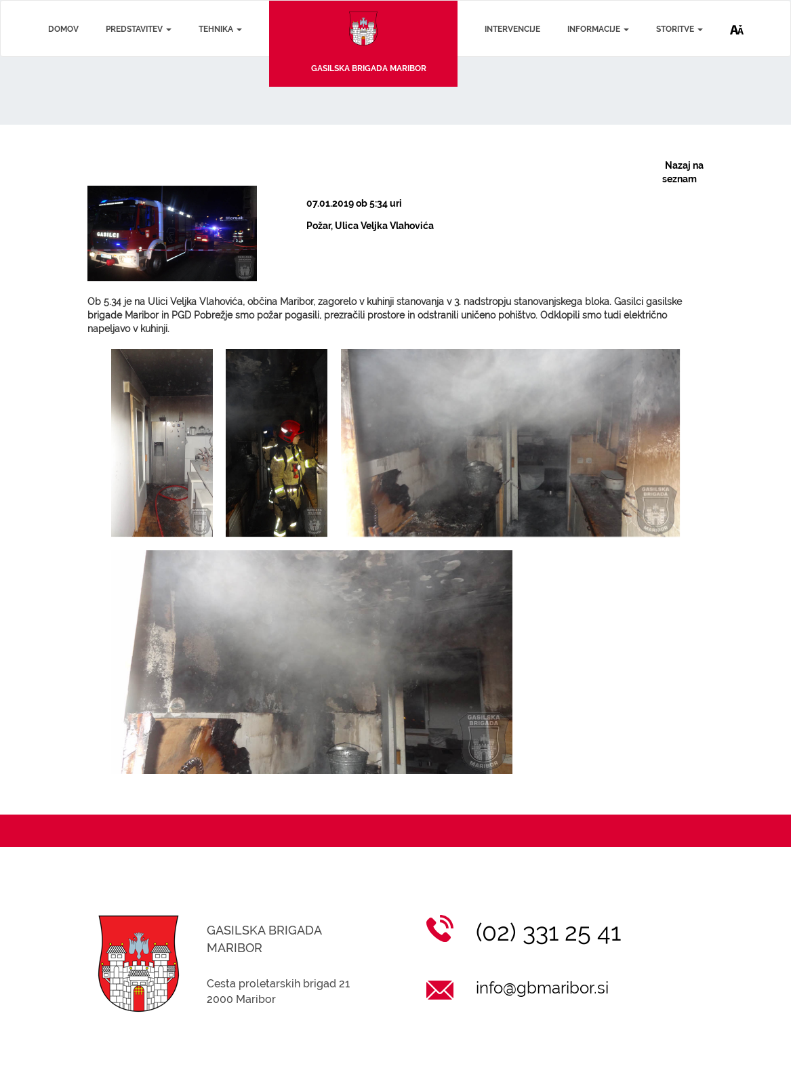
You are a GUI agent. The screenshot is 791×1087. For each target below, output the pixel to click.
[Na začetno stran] (363, 44)
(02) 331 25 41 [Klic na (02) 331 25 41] (548, 932)
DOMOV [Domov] (63, 29)
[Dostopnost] (736, 19)
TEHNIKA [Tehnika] (220, 29)
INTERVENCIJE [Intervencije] (512, 29)
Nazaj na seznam (683, 172)
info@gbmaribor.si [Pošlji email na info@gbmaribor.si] (542, 988)
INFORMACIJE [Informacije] (598, 29)
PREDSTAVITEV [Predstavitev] (138, 29)
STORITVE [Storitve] (679, 29)
